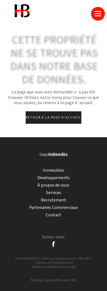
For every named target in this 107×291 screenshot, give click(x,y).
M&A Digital (44, 280)
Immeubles (53, 170)
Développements (53, 178)
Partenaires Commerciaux (53, 208)
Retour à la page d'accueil (53, 117)
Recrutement (53, 200)
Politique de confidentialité (54, 263)
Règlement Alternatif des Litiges (54, 267)
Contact (53, 215)
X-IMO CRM (68, 280)
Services (53, 193)
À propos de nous (53, 185)
